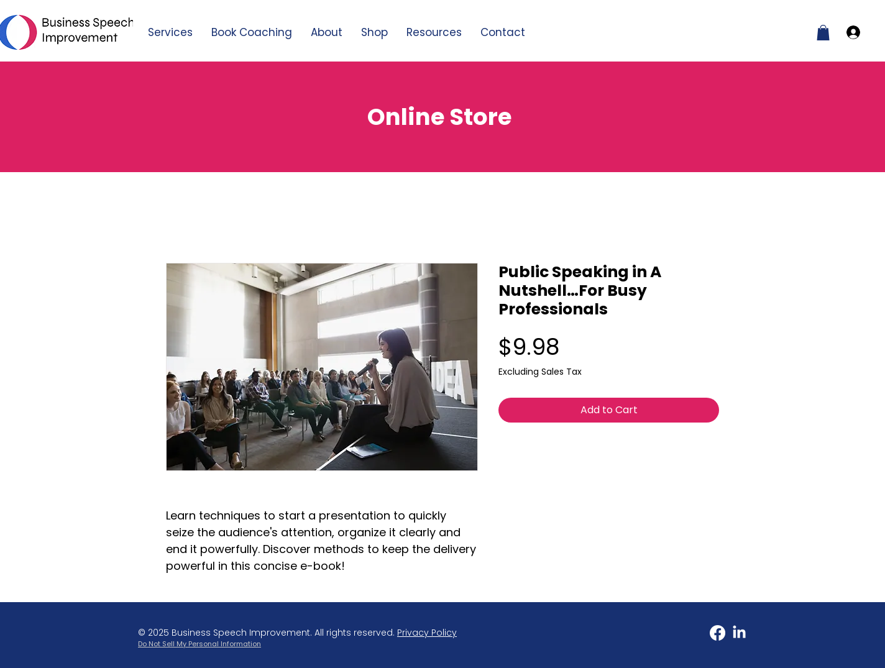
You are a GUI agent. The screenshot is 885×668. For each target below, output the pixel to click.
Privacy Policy (427, 632)
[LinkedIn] (739, 633)
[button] (434, 32)
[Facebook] (717, 633)
